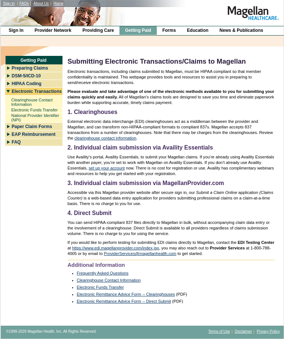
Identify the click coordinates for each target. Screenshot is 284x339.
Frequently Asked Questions (103, 273)
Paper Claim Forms (32, 126)
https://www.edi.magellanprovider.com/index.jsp (115, 248)
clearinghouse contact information (105, 138)
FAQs (23, 3)
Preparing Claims (30, 68)
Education (198, 30)
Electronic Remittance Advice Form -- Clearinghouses (126, 294)
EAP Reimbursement (33, 134)
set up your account (107, 168)
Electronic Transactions (37, 91)
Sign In (9, 3)
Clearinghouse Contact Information (32, 102)
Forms (169, 30)
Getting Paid (138, 30)
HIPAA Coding (27, 83)
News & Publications (241, 30)
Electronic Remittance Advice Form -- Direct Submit (124, 301)
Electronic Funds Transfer (34, 110)
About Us (41, 3)
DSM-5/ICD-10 (26, 75)
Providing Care (98, 30)
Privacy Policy (268, 331)
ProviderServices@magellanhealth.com (140, 253)
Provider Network (53, 30)
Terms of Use (219, 331)
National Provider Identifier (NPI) (35, 117)
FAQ (16, 142)
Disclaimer (243, 331)
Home (59, 3)
